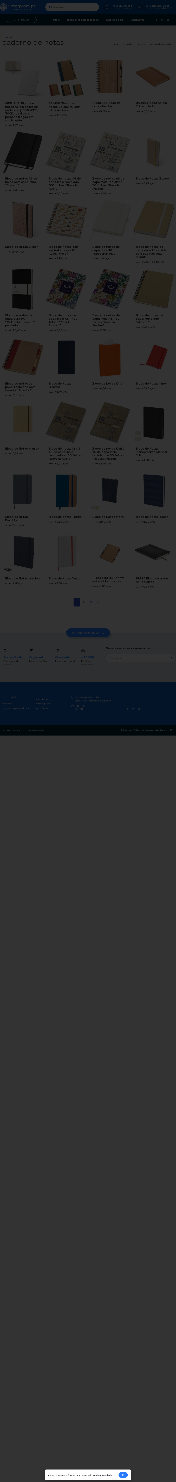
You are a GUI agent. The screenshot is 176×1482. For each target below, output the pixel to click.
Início (56, 19)
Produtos (129, 44)
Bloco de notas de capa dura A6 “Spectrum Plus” (106, 250)
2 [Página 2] (83, 602)
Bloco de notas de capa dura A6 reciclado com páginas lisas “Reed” (153, 252)
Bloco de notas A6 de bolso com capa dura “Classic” (21, 181)
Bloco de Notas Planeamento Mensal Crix (151, 451)
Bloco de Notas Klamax (22, 448)
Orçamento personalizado (83, 19)
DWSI (172, 731)
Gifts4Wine (42, 708)
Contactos (138, 19)
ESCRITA (142, 44)
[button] (22, 20)
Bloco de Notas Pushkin (16, 518)
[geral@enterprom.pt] (139, 7)
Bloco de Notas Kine (107, 383)
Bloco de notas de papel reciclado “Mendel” (149, 318)
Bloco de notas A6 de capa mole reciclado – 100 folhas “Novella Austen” (65, 183)
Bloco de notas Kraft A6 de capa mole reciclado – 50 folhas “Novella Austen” (108, 453)
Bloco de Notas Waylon (22, 578)
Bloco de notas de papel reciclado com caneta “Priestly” (20, 386)
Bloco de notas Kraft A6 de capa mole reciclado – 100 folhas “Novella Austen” (65, 453)
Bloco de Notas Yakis (64, 578)
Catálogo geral (115, 19)
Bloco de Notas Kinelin (152, 383)
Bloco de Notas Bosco (152, 178)
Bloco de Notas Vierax (109, 517)
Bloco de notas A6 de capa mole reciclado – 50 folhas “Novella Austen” (108, 183)
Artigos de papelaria (160, 44)
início (116, 44)
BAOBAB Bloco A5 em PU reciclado (151, 104)
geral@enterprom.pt (157, 5)
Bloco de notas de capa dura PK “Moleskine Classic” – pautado (21, 320)
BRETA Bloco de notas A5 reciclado (152, 580)
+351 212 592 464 (122, 5)
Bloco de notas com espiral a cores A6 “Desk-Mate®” (64, 250)
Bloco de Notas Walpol (152, 517)
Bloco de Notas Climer (21, 247)
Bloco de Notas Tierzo (65, 517)
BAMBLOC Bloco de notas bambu (106, 104)
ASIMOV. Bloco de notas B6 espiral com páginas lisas (64, 106)
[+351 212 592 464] (107, 7)
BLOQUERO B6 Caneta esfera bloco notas (108, 579)
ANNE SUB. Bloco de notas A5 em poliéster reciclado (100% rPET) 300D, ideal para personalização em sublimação (21, 111)
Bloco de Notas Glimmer (60, 385)
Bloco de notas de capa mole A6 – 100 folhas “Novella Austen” (63, 320)
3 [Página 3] (91, 602)
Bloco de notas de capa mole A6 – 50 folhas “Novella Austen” (106, 320)
